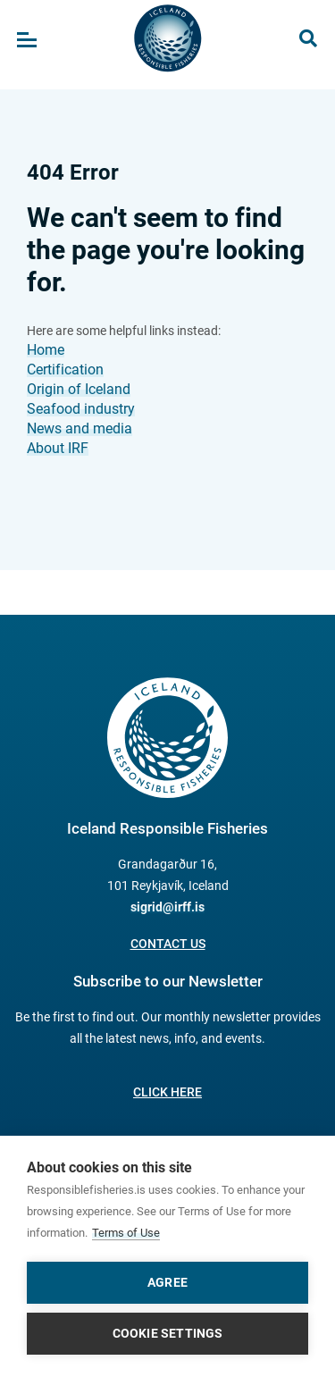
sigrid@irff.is (167, 907)
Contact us (167, 943)
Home (45, 349)
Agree (167, 1282)
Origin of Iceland (78, 389)
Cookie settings (168, 1333)
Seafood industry (81, 408)
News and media (79, 428)
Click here (167, 1092)
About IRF (57, 448)
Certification (65, 369)
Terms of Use (126, 1232)
